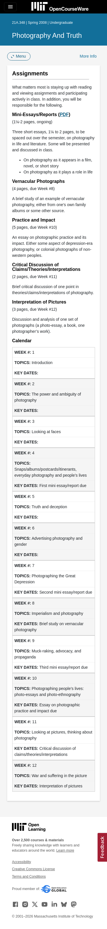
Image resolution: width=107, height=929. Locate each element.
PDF (64, 114)
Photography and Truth (47, 35)
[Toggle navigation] (10, 7)
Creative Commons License (33, 869)
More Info (88, 56)
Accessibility (21, 862)
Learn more (65, 850)
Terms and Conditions (29, 877)
